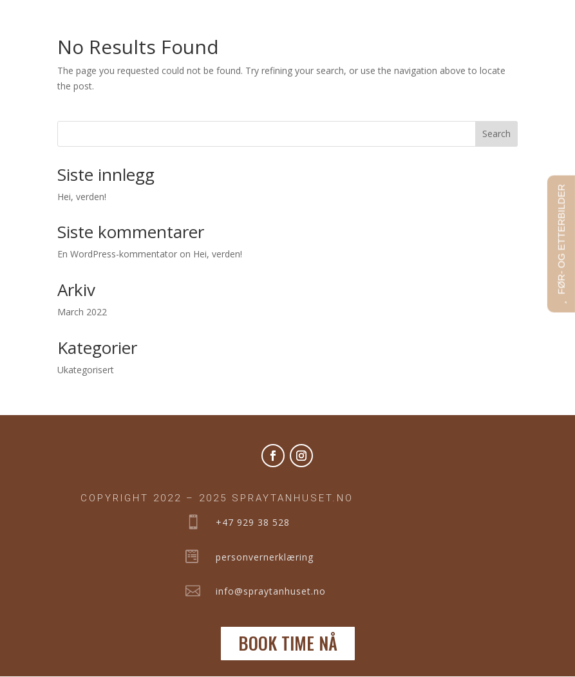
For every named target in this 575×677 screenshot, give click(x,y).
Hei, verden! (81, 196)
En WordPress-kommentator (117, 254)
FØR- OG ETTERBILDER (561, 239)
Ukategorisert (85, 370)
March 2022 (82, 312)
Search (496, 133)
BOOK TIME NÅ (287, 643)
